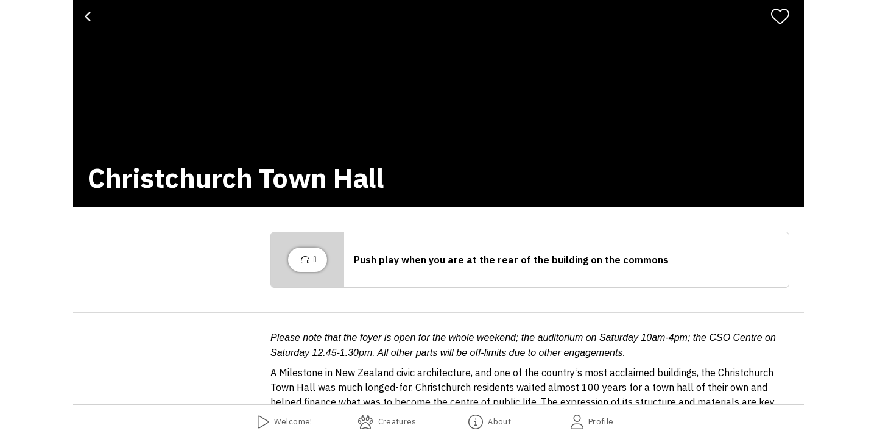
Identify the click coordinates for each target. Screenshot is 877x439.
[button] (530, 259)
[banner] (438, 103)
